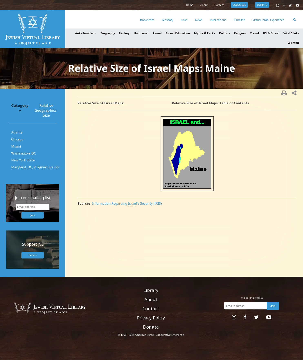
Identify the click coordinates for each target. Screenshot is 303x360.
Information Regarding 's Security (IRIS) (127, 203)
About (204, 5)
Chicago (17, 139)
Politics (224, 33)
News (199, 20)
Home (189, 5)
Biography (107, 33)
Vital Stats (291, 33)
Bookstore (147, 20)
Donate (33, 255)
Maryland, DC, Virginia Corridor (35, 167)
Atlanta (16, 132)
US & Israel (271, 33)
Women (293, 43)
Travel (254, 33)
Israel (157, 33)
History (124, 33)
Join (32, 215)
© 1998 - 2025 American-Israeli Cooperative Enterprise (151, 335)
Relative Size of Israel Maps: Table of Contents (210, 103)
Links (184, 20)
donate (262, 5)
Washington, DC (23, 153)
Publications (218, 20)
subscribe (239, 5)
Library (150, 290)
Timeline (239, 20)
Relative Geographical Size (46, 110)
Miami (16, 146)
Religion (240, 33)
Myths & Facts (204, 33)
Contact (219, 5)
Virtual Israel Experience (268, 20)
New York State (23, 160)
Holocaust (141, 33)
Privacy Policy (151, 318)
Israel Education (178, 33)
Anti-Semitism (85, 33)
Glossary (167, 20)
